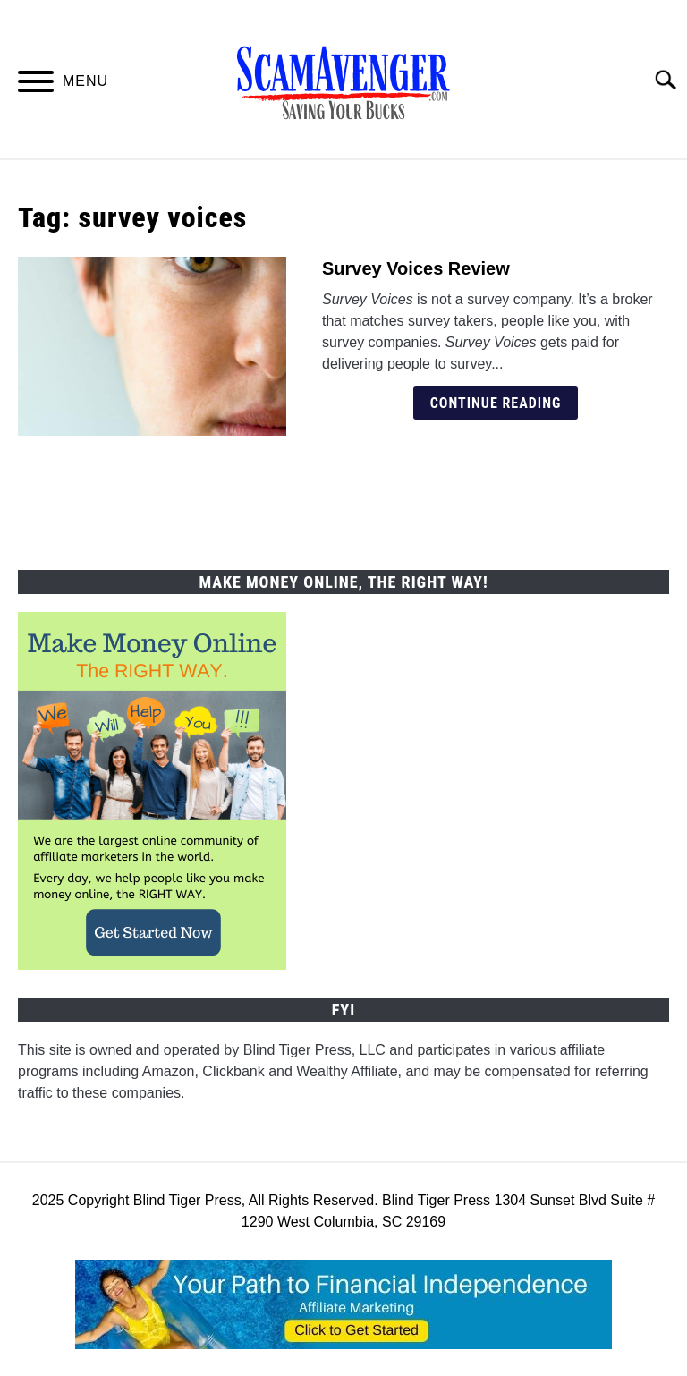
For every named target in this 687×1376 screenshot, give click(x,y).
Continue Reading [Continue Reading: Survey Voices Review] (496, 403)
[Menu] (36, 84)
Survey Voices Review (416, 268)
